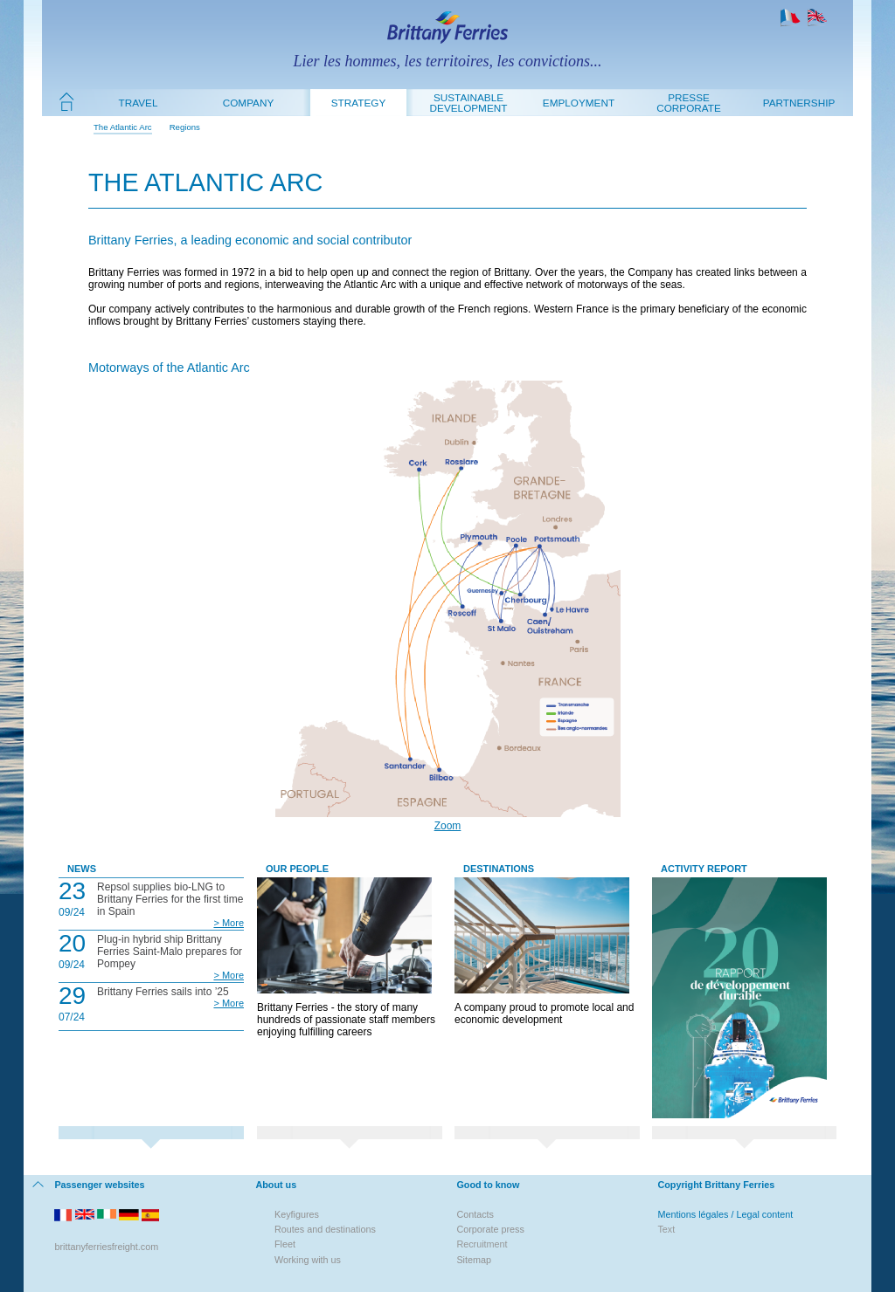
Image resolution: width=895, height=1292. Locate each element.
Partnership (799, 102)
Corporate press (490, 1229)
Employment (578, 102)
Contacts (475, 1214)
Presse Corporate (689, 102)
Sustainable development (469, 102)
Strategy (358, 102)
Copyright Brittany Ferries (715, 1184)
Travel (138, 102)
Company (248, 102)
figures (305, 1214)
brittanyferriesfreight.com (106, 1246)
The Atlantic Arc (123, 127)
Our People (297, 868)
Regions (185, 127)
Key (282, 1214)
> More (228, 922)
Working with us (307, 1259)
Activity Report (704, 868)
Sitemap (473, 1259)
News (81, 868)
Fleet (284, 1244)
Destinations (498, 868)
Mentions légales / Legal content (725, 1214)
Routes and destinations (325, 1229)
